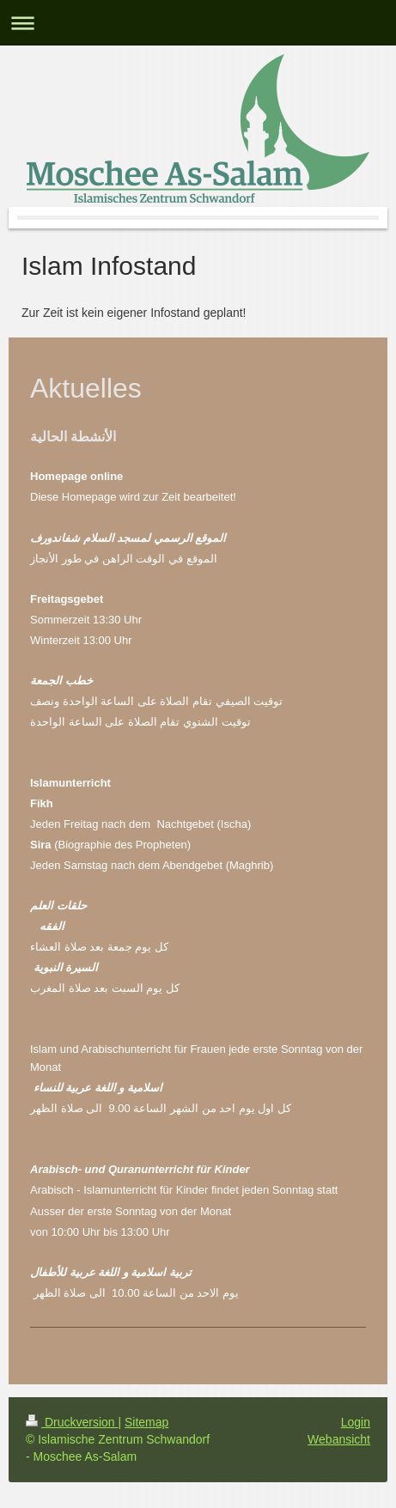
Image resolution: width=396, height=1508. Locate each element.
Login (355, 1422)
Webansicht (339, 1439)
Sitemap (146, 1422)
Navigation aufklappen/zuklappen (198, 22)
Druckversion (72, 1422)
